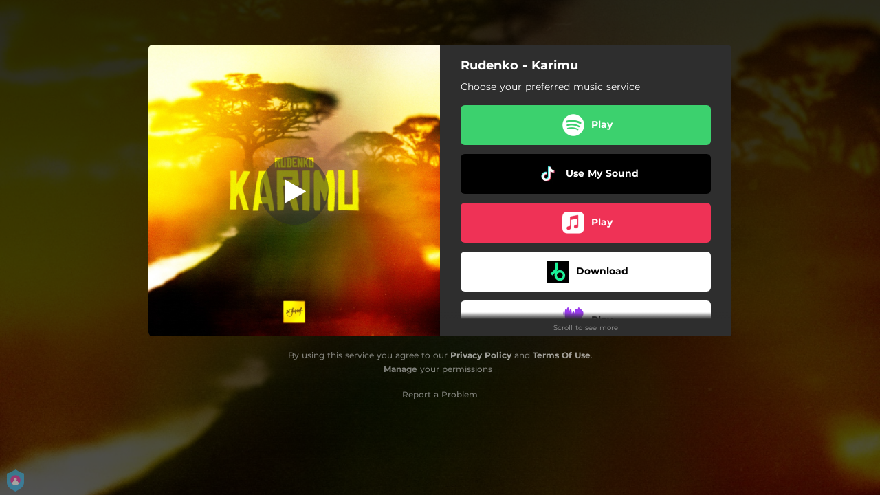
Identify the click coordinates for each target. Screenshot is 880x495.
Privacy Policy (481, 355)
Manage (400, 369)
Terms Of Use (562, 355)
